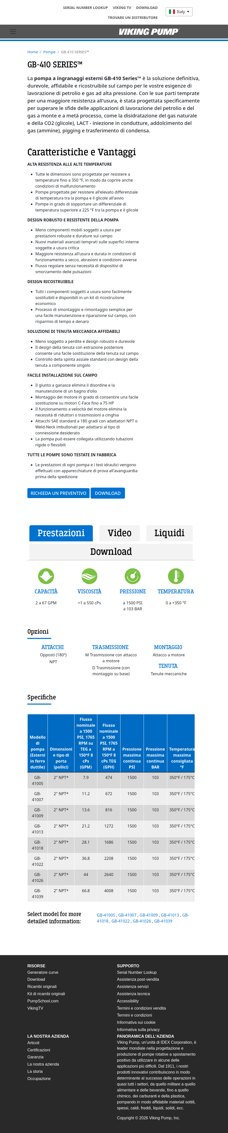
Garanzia (35, 1057)
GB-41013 (170, 915)
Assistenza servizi (133, 986)
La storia (35, 1071)
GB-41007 (127, 915)
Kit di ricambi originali (46, 994)
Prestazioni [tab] (61, 533)
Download (147, 7)
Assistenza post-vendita (138, 979)
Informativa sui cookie (136, 1022)
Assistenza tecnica (133, 994)
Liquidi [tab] (169, 533)
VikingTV (35, 1008)
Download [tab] (111, 552)
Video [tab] (119, 533)
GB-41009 (149, 915)
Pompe (49, 51)
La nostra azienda (43, 1064)
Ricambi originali (42, 986)
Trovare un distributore (133, 17)
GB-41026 (142, 921)
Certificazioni (38, 1050)
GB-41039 (163, 921)
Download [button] (108, 493)
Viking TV (122, 7)
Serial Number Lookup (85, 7)
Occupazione (39, 1079)
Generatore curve (42, 972)
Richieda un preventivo (58, 493)
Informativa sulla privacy (138, 1030)
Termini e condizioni (134, 1015)
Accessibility (128, 1001)
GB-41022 (121, 921)
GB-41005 (106, 915)
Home (32, 51)
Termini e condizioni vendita (141, 1008)
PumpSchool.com (42, 1001)
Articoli (33, 1043)
